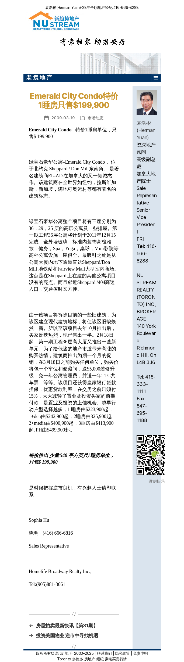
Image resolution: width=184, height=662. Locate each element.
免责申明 (140, 653)
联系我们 (104, 653)
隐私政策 (122, 653)
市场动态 (95, 117)
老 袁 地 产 (39, 77)
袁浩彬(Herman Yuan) (146, 130)
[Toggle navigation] (156, 77)
